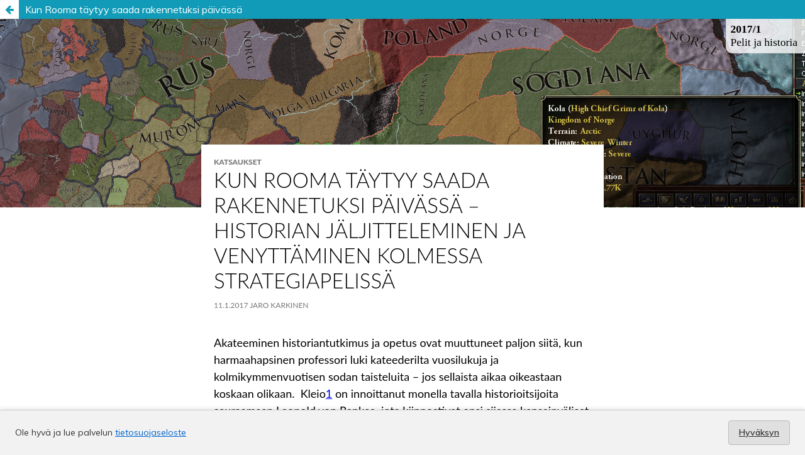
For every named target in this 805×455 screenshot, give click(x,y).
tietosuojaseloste (150, 432)
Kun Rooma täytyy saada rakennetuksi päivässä (133, 9)
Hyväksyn (759, 432)
